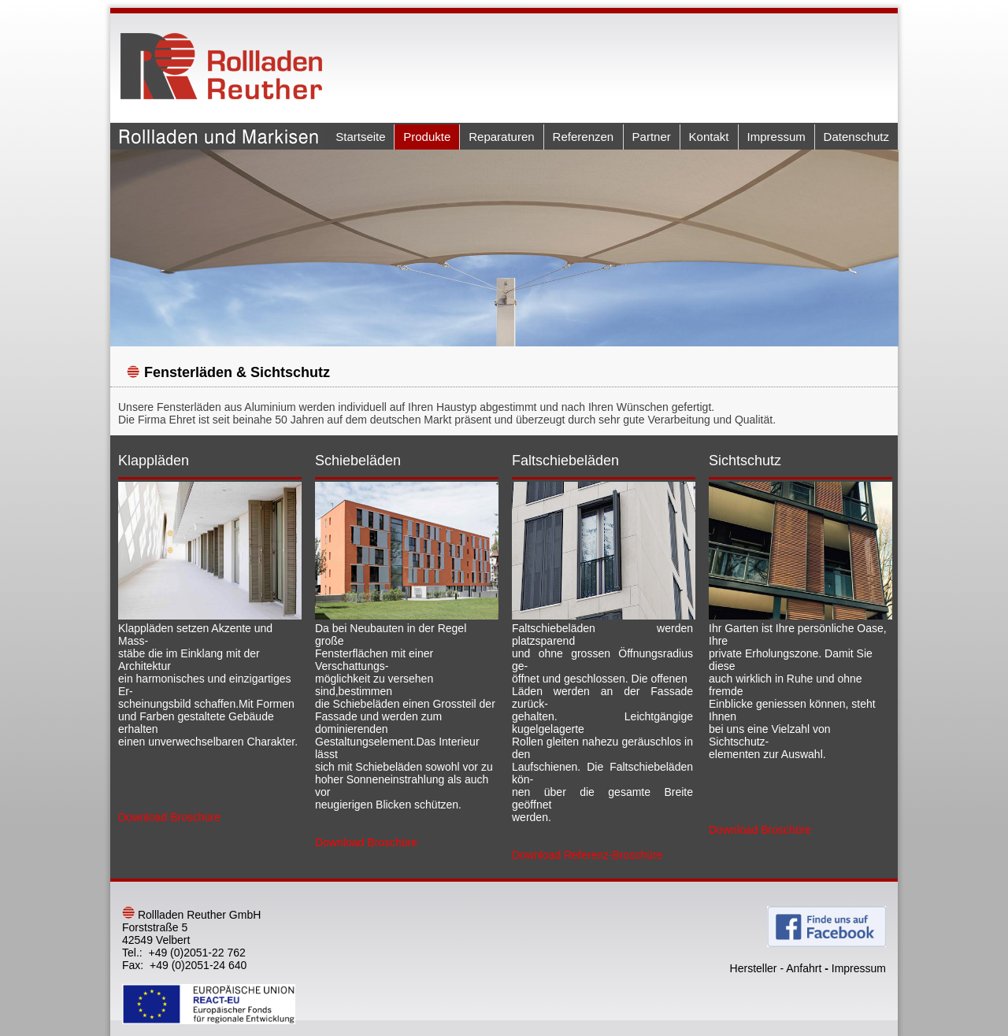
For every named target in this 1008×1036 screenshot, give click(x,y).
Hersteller (753, 968)
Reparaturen (501, 136)
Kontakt (709, 136)
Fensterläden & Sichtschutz (237, 372)
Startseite (360, 136)
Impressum (776, 136)
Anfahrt (803, 968)
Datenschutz (856, 136)
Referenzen (583, 136)
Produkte (426, 136)
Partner (651, 136)
